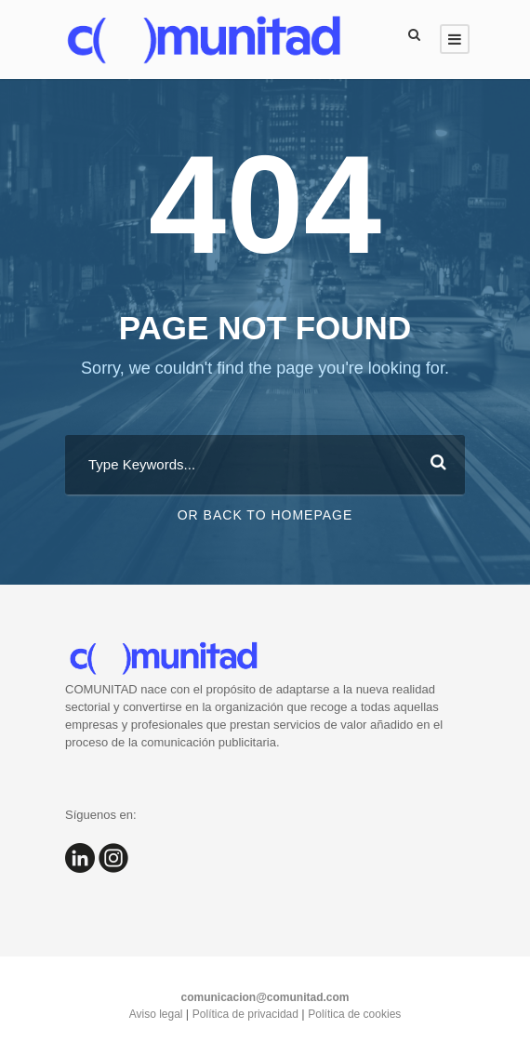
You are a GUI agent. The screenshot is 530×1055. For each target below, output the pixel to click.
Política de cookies (354, 1014)
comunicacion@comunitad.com (264, 997)
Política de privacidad (246, 1014)
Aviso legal (157, 1014)
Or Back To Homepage (265, 515)
